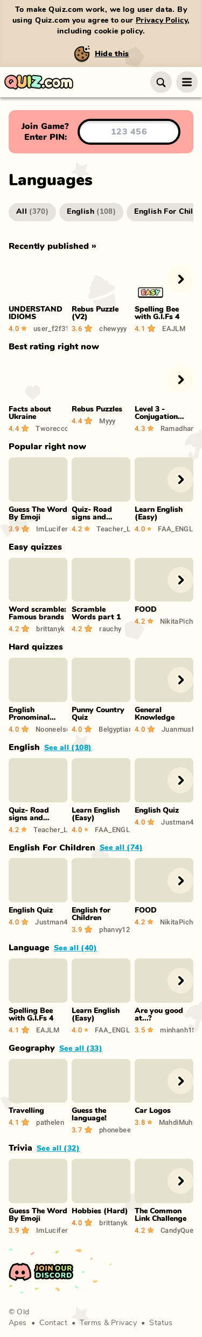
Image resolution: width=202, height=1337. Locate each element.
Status (161, 1323)
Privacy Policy (161, 20)
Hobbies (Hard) (100, 1211)
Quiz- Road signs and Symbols (92, 517)
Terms (90, 1323)
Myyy (107, 420)
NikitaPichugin (176, 621)
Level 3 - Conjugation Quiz (156, 417)
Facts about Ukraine (30, 413)
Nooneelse (51, 729)
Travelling (26, 1111)
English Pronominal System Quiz (31, 717)
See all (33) (80, 1048)
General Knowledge (155, 713)
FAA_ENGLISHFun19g (175, 528)
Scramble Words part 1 (96, 613)
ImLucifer (51, 528)
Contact (53, 1323)
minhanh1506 (176, 1029)
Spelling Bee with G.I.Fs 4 (157, 313)
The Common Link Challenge (160, 1215)
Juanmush (177, 729)
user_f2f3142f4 (50, 328)
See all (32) (58, 1148)
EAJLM (173, 328)
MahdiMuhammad (176, 1122)
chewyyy (113, 328)
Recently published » (52, 246)
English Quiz (157, 810)
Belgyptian (114, 729)
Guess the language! (89, 1114)
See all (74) (121, 848)
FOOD (146, 609)
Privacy (124, 1323)
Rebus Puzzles (97, 409)
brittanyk (50, 628)
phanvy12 (114, 929)
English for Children (91, 914)
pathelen (50, 1122)
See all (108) (68, 748)
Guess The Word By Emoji (38, 513)
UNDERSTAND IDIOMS (35, 313)
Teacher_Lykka (113, 528)
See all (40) (75, 948)
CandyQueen (177, 1230)
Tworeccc (51, 428)
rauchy (110, 628)
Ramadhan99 (177, 428)
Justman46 (177, 822)
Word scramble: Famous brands (37, 613)
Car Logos (153, 1111)
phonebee (114, 1129)
